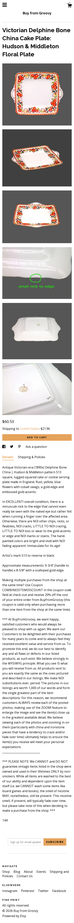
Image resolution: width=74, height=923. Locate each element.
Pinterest (28, 891)
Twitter (43, 891)
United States (29, 429)
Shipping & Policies (31, 457)
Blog (17, 872)
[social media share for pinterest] (20, 447)
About (29, 872)
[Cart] (69, 6)
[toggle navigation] (4, 5)
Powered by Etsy (14, 916)
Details (8, 457)
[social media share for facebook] (4, 447)
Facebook (59, 891)
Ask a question (36, 447)
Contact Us (25, 876)
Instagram (10, 891)
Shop (6, 872)
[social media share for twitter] (12, 447)
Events (41, 872)
